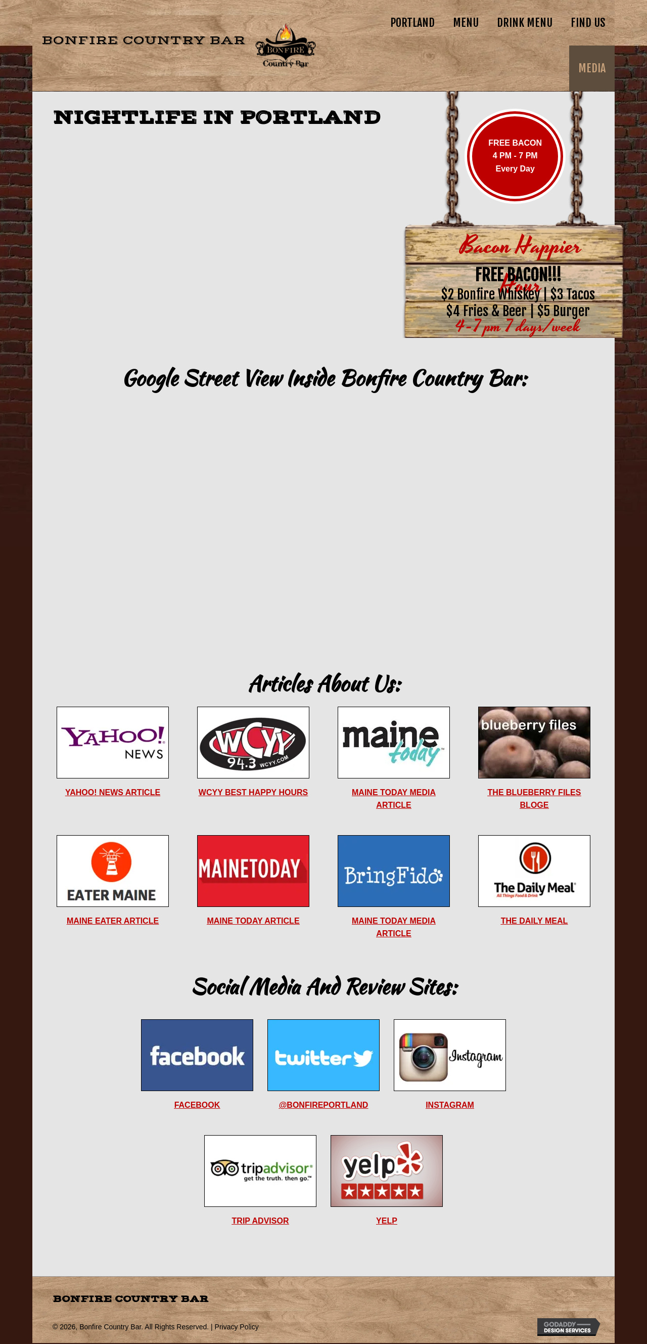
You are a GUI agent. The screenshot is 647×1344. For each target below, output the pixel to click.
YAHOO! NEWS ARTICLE (112, 792)
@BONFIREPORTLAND (323, 1105)
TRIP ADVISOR (260, 1221)
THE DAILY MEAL (534, 921)
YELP (386, 1221)
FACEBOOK (197, 1105)
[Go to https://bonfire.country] (174, 45)
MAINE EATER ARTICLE (113, 921)
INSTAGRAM (450, 1105)
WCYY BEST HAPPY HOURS (253, 792)
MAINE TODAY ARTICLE (253, 921)
